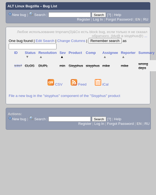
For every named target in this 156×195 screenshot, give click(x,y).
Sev (63, 55)
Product (75, 53)
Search (39, 15)
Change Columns (71, 41)
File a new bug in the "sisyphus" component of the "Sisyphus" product (64, 96)
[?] (109, 15)
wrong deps (143, 66)
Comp (91, 53)
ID (16, 53)
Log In (98, 19)
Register (83, 19)
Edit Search (45, 41)
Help (117, 15)
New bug (19, 15)
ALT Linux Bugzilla (23, 6)
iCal (102, 84)
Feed (79, 84)
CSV (56, 84)
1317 (18, 66)
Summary (146, 53)
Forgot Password (119, 19)
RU (145, 19)
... (145, 36)
